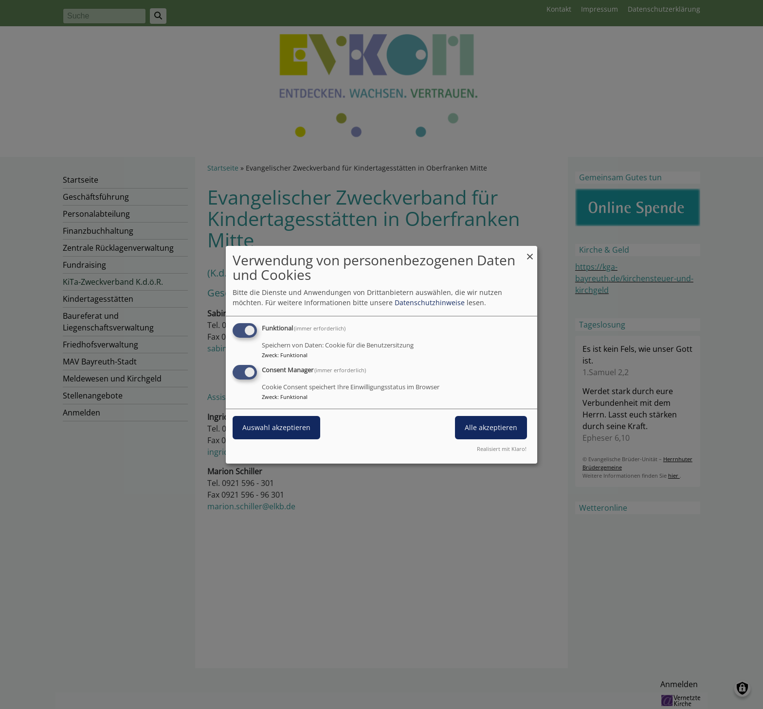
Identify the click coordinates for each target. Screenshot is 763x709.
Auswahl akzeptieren (276, 427)
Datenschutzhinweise (430, 302)
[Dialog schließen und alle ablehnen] (530, 251)
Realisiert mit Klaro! (502, 448)
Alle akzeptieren (491, 427)
